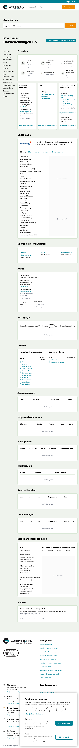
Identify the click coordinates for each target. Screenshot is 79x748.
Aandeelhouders (9, 85)
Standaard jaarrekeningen (8, 92)
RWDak (43, 252)
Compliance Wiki (45, 678)
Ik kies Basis (64, 737)
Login (68, 2)
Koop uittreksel (53, 40)
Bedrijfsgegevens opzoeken (49, 648)
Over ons (43, 689)
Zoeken (70, 26)
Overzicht (6, 51)
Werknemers (7, 82)
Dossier (5, 68)
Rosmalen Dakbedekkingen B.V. (68, 104)
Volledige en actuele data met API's (51, 670)
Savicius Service (66, 252)
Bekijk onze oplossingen (14, 692)
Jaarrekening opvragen (48, 659)
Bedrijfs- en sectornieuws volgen (51, 663)
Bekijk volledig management (68, 125)
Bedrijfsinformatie (46, 644)
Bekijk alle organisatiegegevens (47, 125)
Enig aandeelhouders (9, 75)
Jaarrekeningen (8, 71)
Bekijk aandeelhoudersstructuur (68, 112)
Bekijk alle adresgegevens (27, 125)
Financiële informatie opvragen (50, 652)
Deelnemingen (8, 88)
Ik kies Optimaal (64, 723)
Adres (5, 63)
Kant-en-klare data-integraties (50, 674)
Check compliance (68, 40)
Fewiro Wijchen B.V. (69, 100)
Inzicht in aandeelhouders (49, 655)
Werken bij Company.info (48, 692)
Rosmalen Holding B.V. (67, 97)
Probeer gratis (68, 7)
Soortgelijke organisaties (7, 58)
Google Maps (24, 107)
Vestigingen (7, 65)
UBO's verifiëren (45, 667)
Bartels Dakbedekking (26, 253)
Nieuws (5, 96)
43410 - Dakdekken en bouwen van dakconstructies (47, 96)
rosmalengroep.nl (25, 112)
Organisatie (32, 7)
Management (7, 79)
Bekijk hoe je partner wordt (15, 738)
